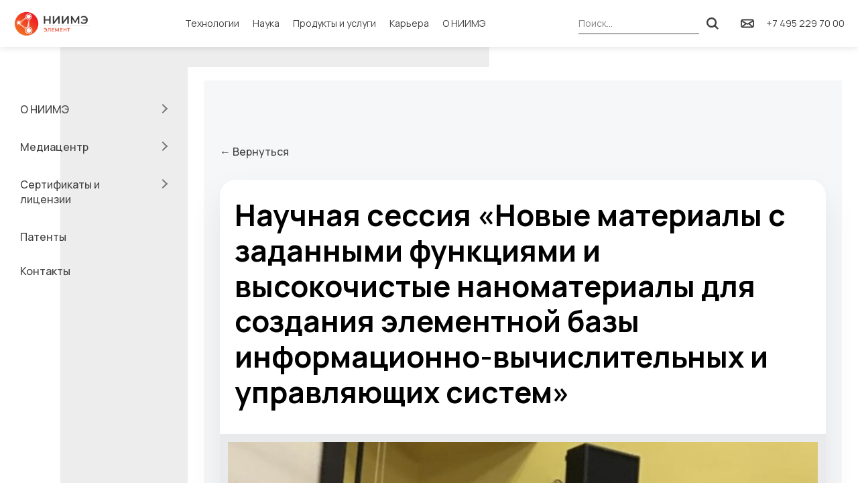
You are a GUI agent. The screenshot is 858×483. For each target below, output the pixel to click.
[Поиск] (712, 23)
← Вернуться (254, 151)
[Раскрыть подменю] (163, 108)
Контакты (45, 271)
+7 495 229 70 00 (805, 23)
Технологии (212, 23)
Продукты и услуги (334, 23)
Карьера (409, 23)
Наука (266, 23)
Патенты (43, 236)
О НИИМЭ (463, 23)
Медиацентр (54, 147)
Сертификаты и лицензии (60, 192)
